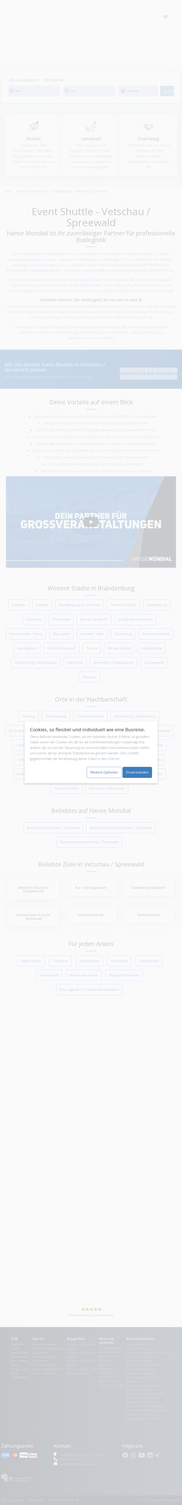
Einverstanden (137, 772)
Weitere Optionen (104, 772)
